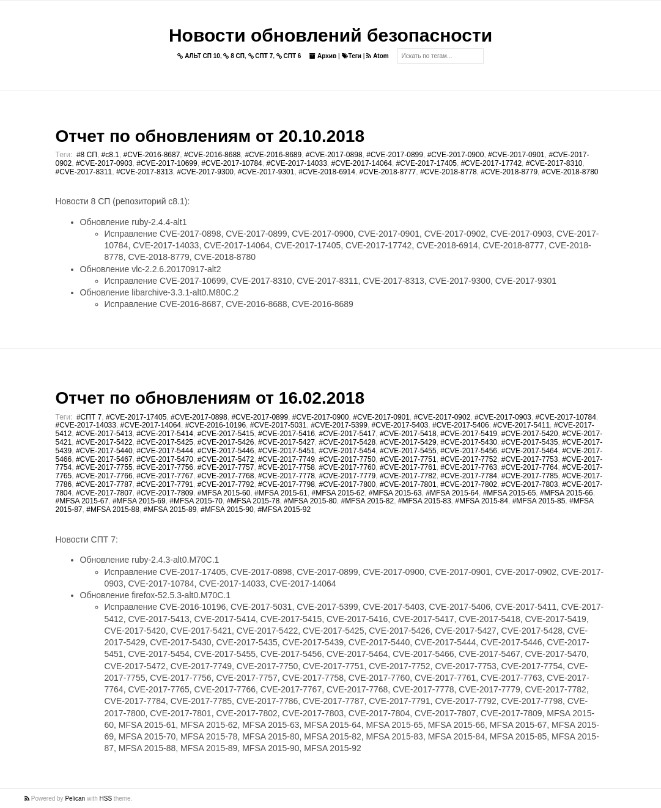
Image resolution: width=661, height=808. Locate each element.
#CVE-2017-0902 (442, 417)
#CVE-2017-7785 (529, 476)
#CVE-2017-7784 (468, 476)
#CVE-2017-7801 (408, 484)
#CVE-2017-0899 (394, 154)
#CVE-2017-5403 (400, 425)
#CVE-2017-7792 (226, 484)
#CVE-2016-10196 (215, 425)
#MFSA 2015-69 (139, 501)
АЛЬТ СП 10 (198, 56)
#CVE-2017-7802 (468, 484)
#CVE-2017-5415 (226, 433)
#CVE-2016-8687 (152, 154)
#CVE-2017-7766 (104, 476)
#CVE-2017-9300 (205, 172)
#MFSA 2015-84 (481, 501)
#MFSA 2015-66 (566, 493)
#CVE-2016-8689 (273, 154)
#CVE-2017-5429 (408, 442)
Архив (322, 56)
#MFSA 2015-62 (337, 493)
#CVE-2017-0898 (334, 154)
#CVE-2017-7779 (347, 476)
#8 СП (86, 154)
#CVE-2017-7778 (286, 476)
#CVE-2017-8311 (84, 172)
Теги (351, 56)
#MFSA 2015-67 (82, 501)
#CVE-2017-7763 (468, 467)
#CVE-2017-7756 (164, 467)
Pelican (75, 798)
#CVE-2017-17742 (491, 163)
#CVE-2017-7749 (286, 459)
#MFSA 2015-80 (310, 501)
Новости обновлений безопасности (330, 35)
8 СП (234, 56)
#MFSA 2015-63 (395, 493)
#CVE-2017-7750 (347, 459)
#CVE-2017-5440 (104, 451)
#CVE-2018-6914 (326, 172)
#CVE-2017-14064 (361, 163)
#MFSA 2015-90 (227, 509)
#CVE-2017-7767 (164, 476)
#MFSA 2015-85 (539, 501)
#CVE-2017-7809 (164, 493)
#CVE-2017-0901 (516, 154)
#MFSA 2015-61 (281, 493)
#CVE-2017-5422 (104, 442)
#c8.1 (110, 154)
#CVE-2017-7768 (226, 476)
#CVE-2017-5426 (226, 442)
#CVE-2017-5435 (529, 442)
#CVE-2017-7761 (408, 467)
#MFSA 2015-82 (367, 501)
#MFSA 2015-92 (284, 509)
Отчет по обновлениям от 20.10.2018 (210, 136)
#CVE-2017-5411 (521, 425)
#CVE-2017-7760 (347, 467)
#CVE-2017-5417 (347, 433)
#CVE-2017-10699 (166, 163)
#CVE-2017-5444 (164, 451)
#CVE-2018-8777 (388, 172)
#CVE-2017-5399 (339, 425)
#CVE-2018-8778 (448, 172)
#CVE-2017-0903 (104, 163)
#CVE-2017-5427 (286, 442)
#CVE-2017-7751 (408, 459)
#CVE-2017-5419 (468, 433)
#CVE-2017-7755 (104, 467)
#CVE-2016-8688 (212, 154)
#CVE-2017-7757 (226, 467)
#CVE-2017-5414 (164, 433)
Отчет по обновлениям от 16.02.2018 (210, 397)
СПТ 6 (288, 56)
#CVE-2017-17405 (426, 163)
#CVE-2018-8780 (570, 172)
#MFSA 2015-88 (112, 509)
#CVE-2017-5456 (468, 451)
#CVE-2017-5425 (164, 442)
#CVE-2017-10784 (231, 163)
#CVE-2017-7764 (529, 467)
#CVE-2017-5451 (286, 451)
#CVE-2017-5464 (529, 451)
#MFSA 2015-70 (196, 501)
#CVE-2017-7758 (286, 467)
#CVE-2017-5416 (286, 433)
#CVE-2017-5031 (278, 425)
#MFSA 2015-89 (170, 509)
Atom (377, 56)
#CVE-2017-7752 (468, 459)
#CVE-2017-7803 (529, 484)
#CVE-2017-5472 (226, 459)
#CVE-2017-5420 (529, 433)
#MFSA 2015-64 (452, 493)
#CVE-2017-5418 (408, 433)
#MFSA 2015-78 (253, 501)
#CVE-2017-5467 (104, 459)
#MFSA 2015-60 (224, 493)
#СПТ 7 (89, 417)
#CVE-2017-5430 (468, 442)
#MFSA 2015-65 (509, 493)
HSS (106, 798)
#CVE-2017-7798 (286, 484)
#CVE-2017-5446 (226, 451)
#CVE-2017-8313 (144, 172)
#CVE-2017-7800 (347, 484)
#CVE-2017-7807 (104, 493)
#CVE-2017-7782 (408, 476)
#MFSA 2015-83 (424, 501)
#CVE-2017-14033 (296, 163)
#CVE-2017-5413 (104, 433)
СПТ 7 (260, 56)
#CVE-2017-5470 (164, 459)
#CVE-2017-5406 (460, 425)
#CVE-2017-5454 (347, 451)
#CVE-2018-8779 (509, 172)
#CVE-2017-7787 (104, 484)
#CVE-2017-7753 (529, 459)
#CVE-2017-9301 (266, 172)
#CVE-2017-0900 (455, 154)
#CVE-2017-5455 (408, 451)
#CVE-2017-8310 (554, 163)
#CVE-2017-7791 (164, 484)
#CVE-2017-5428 (347, 442)
